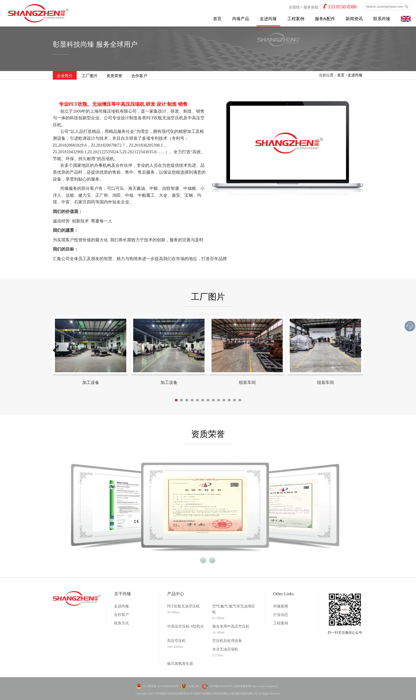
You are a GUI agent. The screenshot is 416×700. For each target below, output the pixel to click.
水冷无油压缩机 (225, 649)
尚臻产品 (240, 18)
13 (240, 400)
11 (229, 400)
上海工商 (193, 686)
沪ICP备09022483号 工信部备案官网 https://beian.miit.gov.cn (243, 686)
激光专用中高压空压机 (230, 626)
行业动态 (280, 615)
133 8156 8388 (342, 7)
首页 (217, 18)
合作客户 (139, 76)
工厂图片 (90, 76)
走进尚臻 (268, 18)
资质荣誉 (114, 76)
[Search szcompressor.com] (387, 6)
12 (234, 400)
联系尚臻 (381, 18)
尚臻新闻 (280, 606)
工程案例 (295, 18)
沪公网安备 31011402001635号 (160, 686)
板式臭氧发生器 (180, 664)
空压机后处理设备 (227, 641)
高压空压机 (176, 641)
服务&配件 (325, 18)
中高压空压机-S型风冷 (185, 626)
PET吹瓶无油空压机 (183, 606)
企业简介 (65, 76)
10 (224, 400)
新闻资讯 (354, 18)
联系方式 (121, 623)
